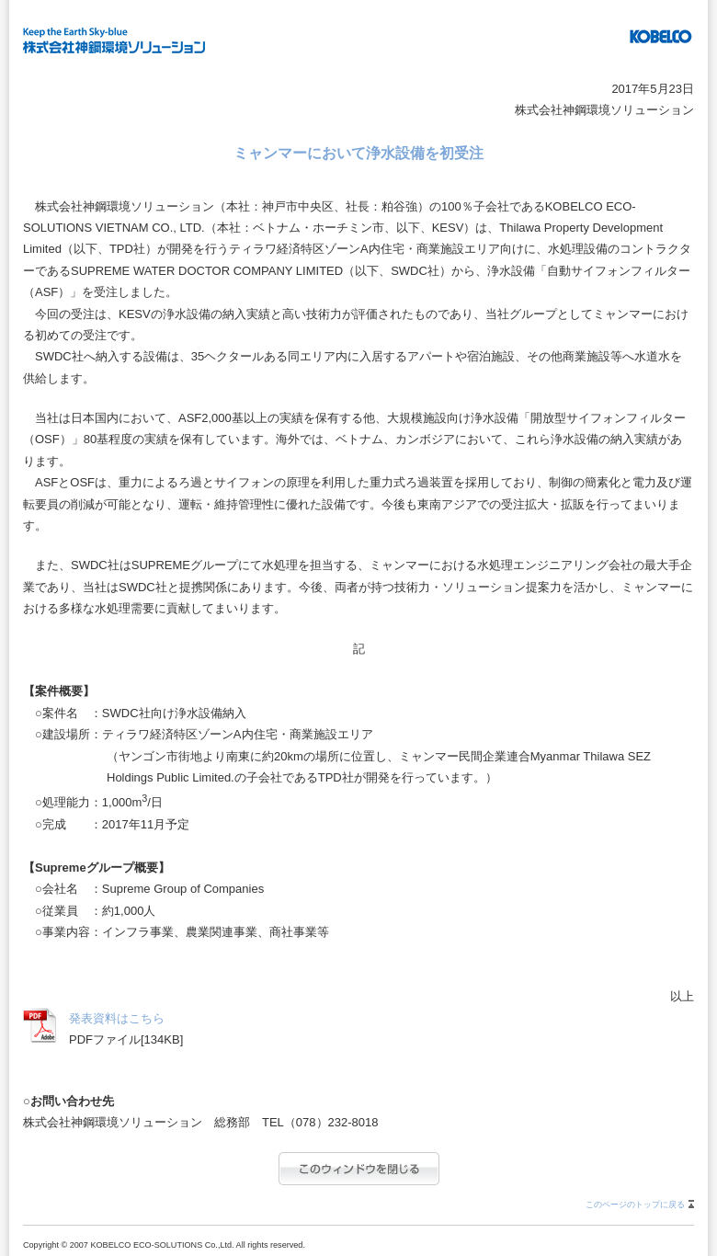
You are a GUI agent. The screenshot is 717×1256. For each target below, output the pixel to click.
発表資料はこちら (117, 1018)
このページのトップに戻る (635, 1204)
